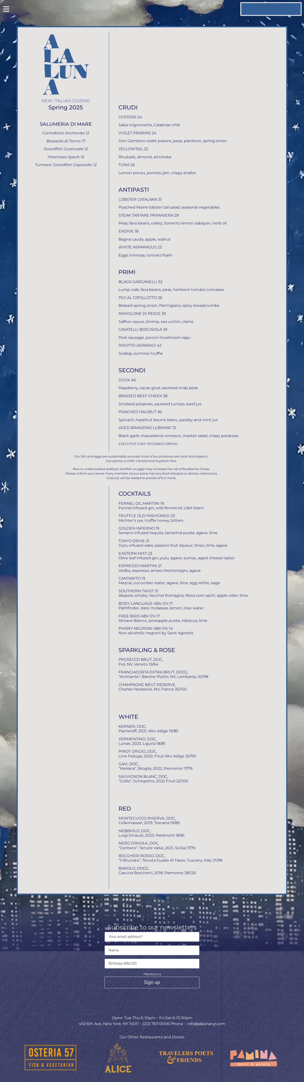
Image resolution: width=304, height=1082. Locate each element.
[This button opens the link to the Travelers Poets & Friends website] (186, 1057)
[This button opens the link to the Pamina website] (253, 1058)
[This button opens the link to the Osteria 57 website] (50, 1057)
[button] (6, 9)
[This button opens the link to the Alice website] (118, 1058)
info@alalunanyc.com (206, 1024)
